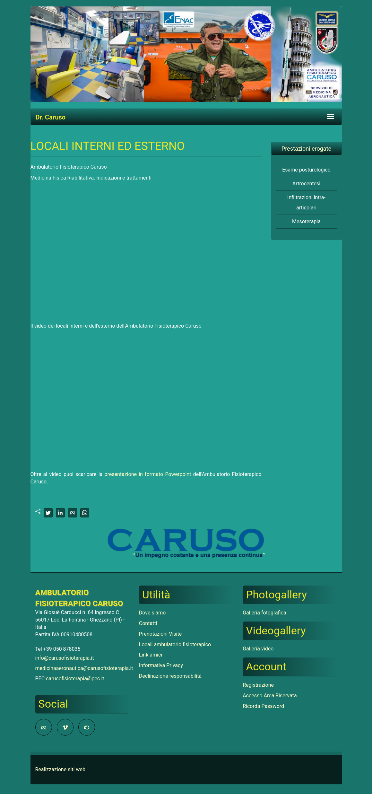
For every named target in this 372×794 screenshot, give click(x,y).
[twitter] (48, 512)
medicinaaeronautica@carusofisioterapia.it (84, 668)
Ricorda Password (263, 706)
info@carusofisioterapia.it (64, 658)
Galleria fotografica (264, 613)
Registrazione (258, 685)
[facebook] (72, 512)
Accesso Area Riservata (270, 696)
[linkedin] (60, 512)
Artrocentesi (306, 184)
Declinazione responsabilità (170, 676)
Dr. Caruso (50, 117)
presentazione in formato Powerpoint (147, 474)
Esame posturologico (306, 170)
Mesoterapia (306, 221)
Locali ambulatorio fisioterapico (175, 644)
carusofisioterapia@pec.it (75, 678)
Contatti (148, 623)
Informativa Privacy (161, 665)
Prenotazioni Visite (160, 634)
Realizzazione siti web (60, 769)
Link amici (150, 655)
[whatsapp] (84, 512)
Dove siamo (152, 613)
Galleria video (258, 649)
